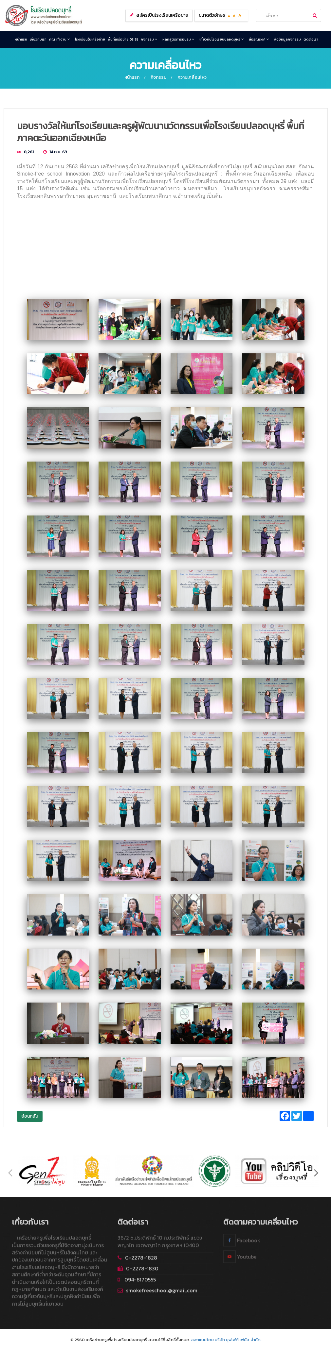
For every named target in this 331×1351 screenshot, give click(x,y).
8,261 (29, 152)
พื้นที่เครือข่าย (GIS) (123, 39)
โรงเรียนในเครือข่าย (90, 39)
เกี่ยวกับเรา (38, 39)
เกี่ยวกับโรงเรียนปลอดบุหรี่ (221, 39)
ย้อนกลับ (29, 1116)
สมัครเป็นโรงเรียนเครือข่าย (162, 15)
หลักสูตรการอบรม (178, 39)
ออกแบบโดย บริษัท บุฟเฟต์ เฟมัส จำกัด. (226, 1340)
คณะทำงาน (59, 39)
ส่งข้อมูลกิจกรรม (287, 39)
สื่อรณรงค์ (259, 39)
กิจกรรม (149, 39)
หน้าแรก (21, 39)
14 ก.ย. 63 (58, 152)
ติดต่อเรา (310, 39)
